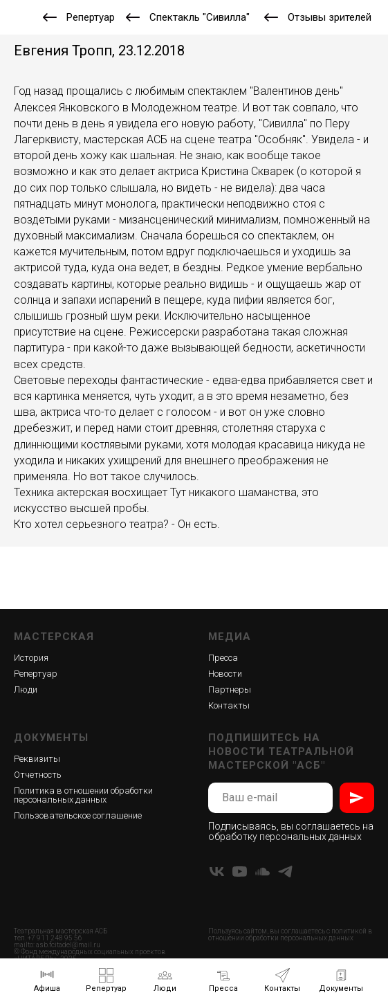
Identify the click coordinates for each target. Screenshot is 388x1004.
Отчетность (38, 774)
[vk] (216, 871)
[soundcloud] (262, 871)
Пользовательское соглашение (78, 815)
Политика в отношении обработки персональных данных (83, 795)
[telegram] (285, 871)
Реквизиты (37, 759)
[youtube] (239, 871)
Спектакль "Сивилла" (199, 17)
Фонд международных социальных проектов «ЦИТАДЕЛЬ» (89, 955)
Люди (25, 689)
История (31, 657)
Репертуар (90, 17)
